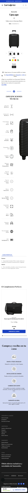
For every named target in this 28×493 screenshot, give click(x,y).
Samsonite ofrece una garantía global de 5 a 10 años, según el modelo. (14, 403)
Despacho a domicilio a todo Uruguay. (14, 364)
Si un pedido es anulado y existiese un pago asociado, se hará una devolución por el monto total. (14, 390)
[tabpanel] (14, 270)
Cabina (14, 66)
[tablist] (14, 255)
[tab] (7, 255)
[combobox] (21, 487)
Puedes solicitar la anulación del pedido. (14, 376)
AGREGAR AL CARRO (14, 331)
